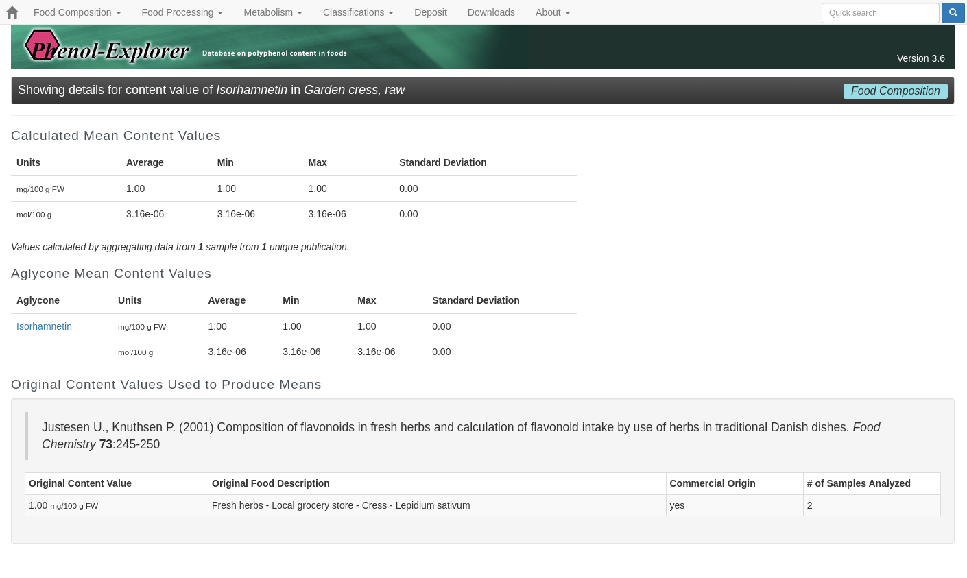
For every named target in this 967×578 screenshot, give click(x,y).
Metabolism (272, 12)
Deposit (430, 12)
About (553, 12)
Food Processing (183, 12)
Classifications (358, 12)
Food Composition (77, 12)
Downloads (491, 12)
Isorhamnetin (44, 326)
